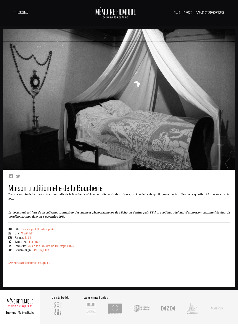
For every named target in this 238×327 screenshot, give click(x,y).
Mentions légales (26, 312)
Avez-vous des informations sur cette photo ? (29, 263)
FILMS (177, 12)
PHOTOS (188, 12)
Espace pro (11, 312)
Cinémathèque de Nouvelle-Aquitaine (38, 229)
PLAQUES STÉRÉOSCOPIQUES (209, 12)
